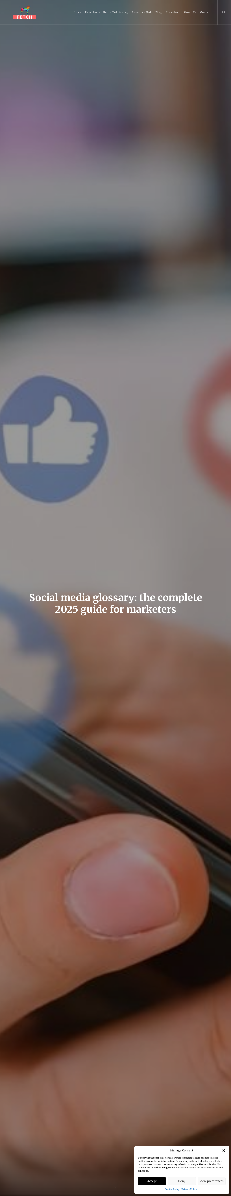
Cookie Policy (172, 1189)
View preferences (212, 1181)
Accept (152, 1181)
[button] (224, 1150)
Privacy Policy (189, 1189)
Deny (181, 1181)
